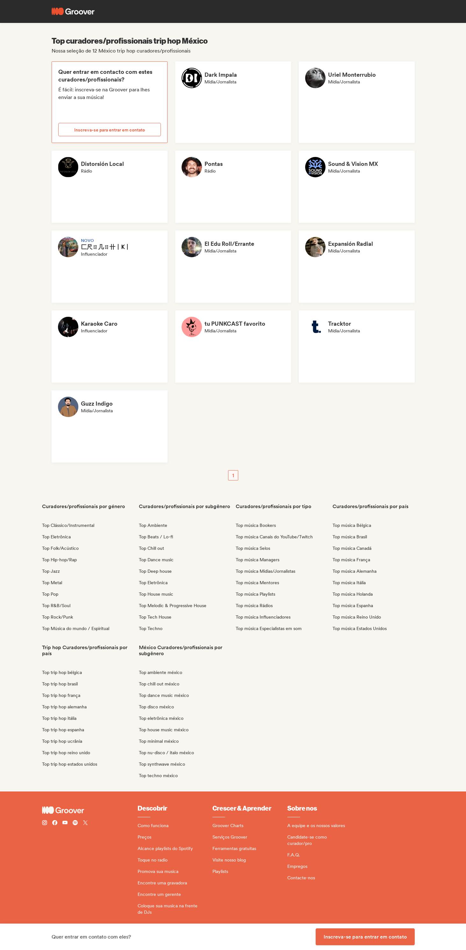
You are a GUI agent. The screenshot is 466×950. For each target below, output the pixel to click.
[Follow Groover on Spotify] (75, 823)
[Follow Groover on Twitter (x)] (85, 823)
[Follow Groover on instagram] (44, 823)
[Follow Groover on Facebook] (54, 823)
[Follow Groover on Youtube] (65, 823)
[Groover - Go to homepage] (90, 810)
